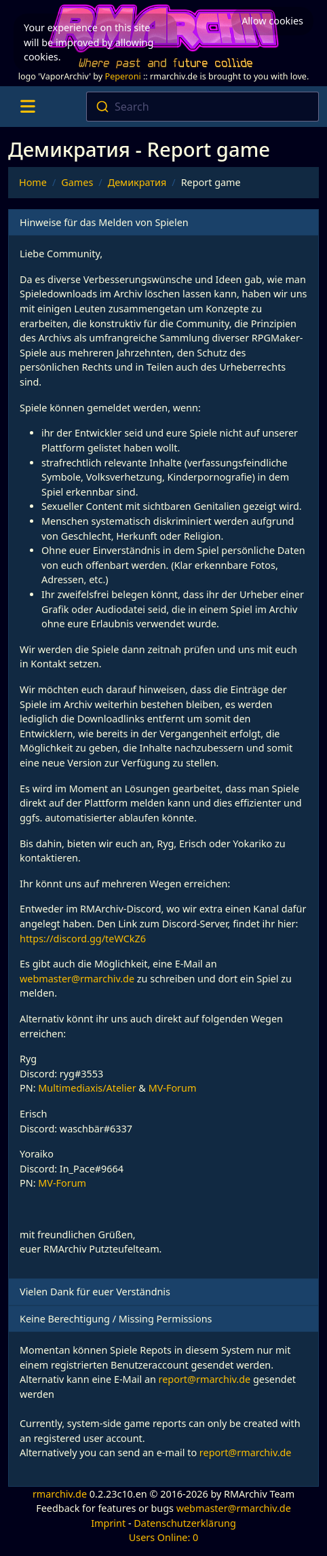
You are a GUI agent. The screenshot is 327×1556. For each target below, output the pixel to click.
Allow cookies (272, 20)
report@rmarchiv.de (205, 1379)
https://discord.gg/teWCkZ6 (83, 938)
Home (33, 182)
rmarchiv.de (60, 1493)
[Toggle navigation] (27, 106)
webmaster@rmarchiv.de (77, 978)
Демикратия (137, 182)
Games (77, 182)
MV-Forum (173, 1087)
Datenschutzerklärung (184, 1523)
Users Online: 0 (164, 1537)
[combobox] (203, 107)
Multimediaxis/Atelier (87, 1087)
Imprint (108, 1523)
